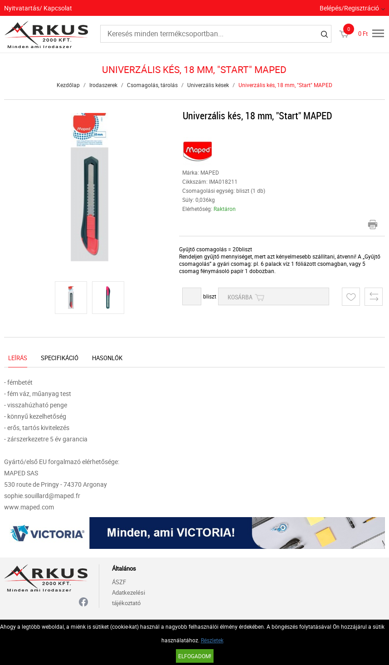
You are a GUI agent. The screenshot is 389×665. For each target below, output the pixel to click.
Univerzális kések (208, 84)
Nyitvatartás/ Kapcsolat (38, 8)
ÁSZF (119, 582)
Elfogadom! (194, 656)
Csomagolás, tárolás (152, 84)
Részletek (212, 640)
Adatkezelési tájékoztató (128, 597)
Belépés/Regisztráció (349, 8)
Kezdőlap (68, 84)
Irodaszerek (103, 84)
